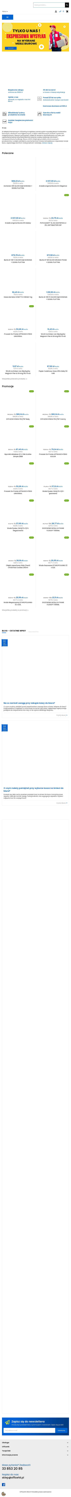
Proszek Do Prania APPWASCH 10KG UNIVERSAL (18, 335)
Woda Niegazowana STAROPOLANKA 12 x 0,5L (18, 603)
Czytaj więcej (61, 715)
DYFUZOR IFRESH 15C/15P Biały (18, 419)
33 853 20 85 (12, 1468)
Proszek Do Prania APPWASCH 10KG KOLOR (53, 455)
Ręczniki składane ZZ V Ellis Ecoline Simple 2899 (18, 455)
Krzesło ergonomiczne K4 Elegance (53, 186)
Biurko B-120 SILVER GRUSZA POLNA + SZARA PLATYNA (53, 261)
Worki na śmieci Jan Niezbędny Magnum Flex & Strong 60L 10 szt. (53, 335)
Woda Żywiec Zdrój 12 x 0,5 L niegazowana (18, 529)
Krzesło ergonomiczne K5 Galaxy (18, 223)
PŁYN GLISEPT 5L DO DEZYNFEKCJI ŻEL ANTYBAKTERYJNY (53, 224)
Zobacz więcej (47, 143)
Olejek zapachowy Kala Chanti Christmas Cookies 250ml (18, 566)
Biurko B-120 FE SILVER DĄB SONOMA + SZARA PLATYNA (53, 298)
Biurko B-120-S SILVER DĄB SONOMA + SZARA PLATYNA (18, 261)
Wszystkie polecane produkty (15, 379)
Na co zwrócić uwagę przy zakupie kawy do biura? (29, 703)
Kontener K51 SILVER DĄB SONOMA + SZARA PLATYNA (18, 187)
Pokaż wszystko (33, 632)
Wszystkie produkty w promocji (15, 610)
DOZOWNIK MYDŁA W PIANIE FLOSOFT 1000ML (53, 529)
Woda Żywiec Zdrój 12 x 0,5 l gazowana (53, 492)
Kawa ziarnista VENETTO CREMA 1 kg (18, 297)
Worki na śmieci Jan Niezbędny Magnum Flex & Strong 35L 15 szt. (18, 372)
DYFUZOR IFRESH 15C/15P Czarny (53, 419)
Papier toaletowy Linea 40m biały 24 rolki (53, 372)
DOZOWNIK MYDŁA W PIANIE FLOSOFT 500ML (53, 603)
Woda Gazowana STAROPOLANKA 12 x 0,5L (53, 566)
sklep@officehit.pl (13, 1477)
